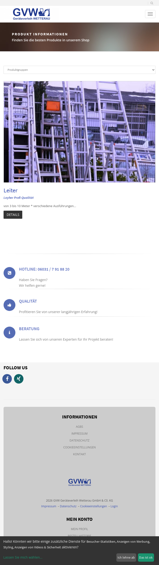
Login (114, 506)
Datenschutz (80, 440)
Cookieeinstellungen (79, 447)
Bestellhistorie (79, 536)
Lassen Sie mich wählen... (22, 557)
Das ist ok (146, 557)
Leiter (11, 190)
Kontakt (79, 454)
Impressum (79, 434)
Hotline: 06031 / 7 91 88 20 (44, 276)
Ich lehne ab (126, 557)
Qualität (28, 306)
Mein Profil (79, 529)
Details (13, 214)
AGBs (79, 427)
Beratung (29, 334)
